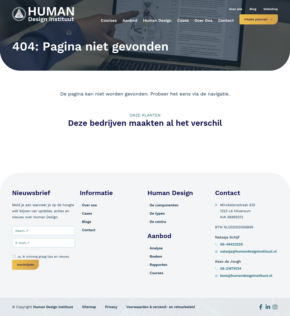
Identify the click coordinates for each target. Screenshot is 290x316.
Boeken (156, 256)
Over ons (89, 205)
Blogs (86, 222)
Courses (156, 273)
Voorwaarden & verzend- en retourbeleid (160, 307)
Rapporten (158, 265)
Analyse (156, 248)
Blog (253, 9)
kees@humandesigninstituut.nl (246, 276)
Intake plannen (256, 19)
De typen (157, 213)
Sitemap (89, 307)
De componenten (164, 205)
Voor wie (235, 9)
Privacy (111, 307)
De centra (158, 222)
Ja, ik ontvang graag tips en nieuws (43, 256)
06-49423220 (231, 244)
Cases (87, 213)
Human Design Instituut (53, 307)
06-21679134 (230, 269)
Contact (88, 230)
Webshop (270, 9)
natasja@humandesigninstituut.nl (248, 251)
